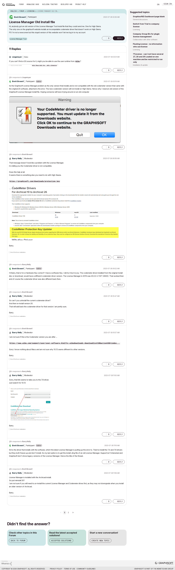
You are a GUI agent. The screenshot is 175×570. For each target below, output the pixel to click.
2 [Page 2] (68, 513)
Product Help (80, 4)
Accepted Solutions (61, 540)
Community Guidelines (86, 569)
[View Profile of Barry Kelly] (17, 158)
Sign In (168, 4)
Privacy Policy (56, 569)
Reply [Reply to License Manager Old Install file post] (120, 38)
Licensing (136, 29)
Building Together (49, 4)
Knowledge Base (33, 4)
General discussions (140, 19)
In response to (21, 77)
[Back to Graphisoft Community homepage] (9, 4)
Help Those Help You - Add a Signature (44, 65)
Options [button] (123, 11)
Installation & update (140, 65)
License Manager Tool (18, 39)
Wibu (77, 61)
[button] (104, 38)
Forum (21, 4)
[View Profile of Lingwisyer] (17, 57)
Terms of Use (69, 569)
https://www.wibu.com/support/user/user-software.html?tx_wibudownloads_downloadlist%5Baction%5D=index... (64, 343)
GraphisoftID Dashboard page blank (149, 16)
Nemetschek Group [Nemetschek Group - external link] (165, 569)
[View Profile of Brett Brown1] (20, 17)
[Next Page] (73, 513)
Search (151, 4)
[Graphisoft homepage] (164, 563)
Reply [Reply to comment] (120, 70)
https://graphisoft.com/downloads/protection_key (34, 181)
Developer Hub (66, 4)
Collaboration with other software (145, 39)
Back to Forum (18, 540)
